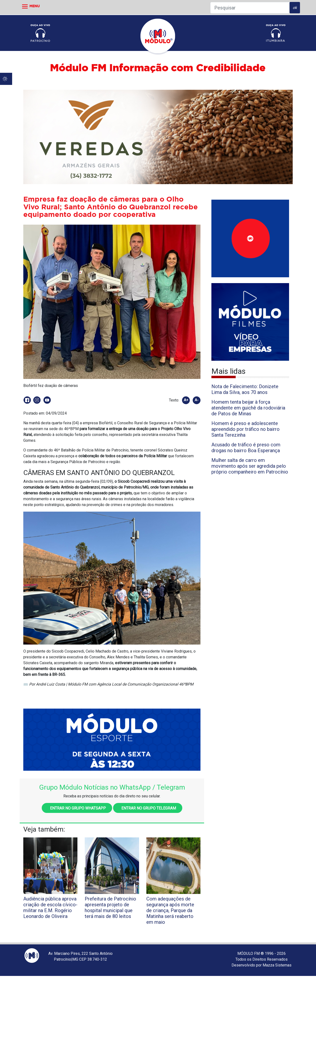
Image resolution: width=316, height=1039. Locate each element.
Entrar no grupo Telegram (147, 808)
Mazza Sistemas (277, 965)
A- (197, 400)
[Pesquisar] (250, 8)
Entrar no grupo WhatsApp (77, 808)
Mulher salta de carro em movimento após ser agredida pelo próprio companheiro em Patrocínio (249, 466)
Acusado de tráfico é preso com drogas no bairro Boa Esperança (245, 447)
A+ (186, 400)
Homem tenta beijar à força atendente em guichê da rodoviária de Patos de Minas (248, 408)
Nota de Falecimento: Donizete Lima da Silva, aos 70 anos (244, 389)
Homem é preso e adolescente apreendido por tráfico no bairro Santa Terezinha (245, 429)
